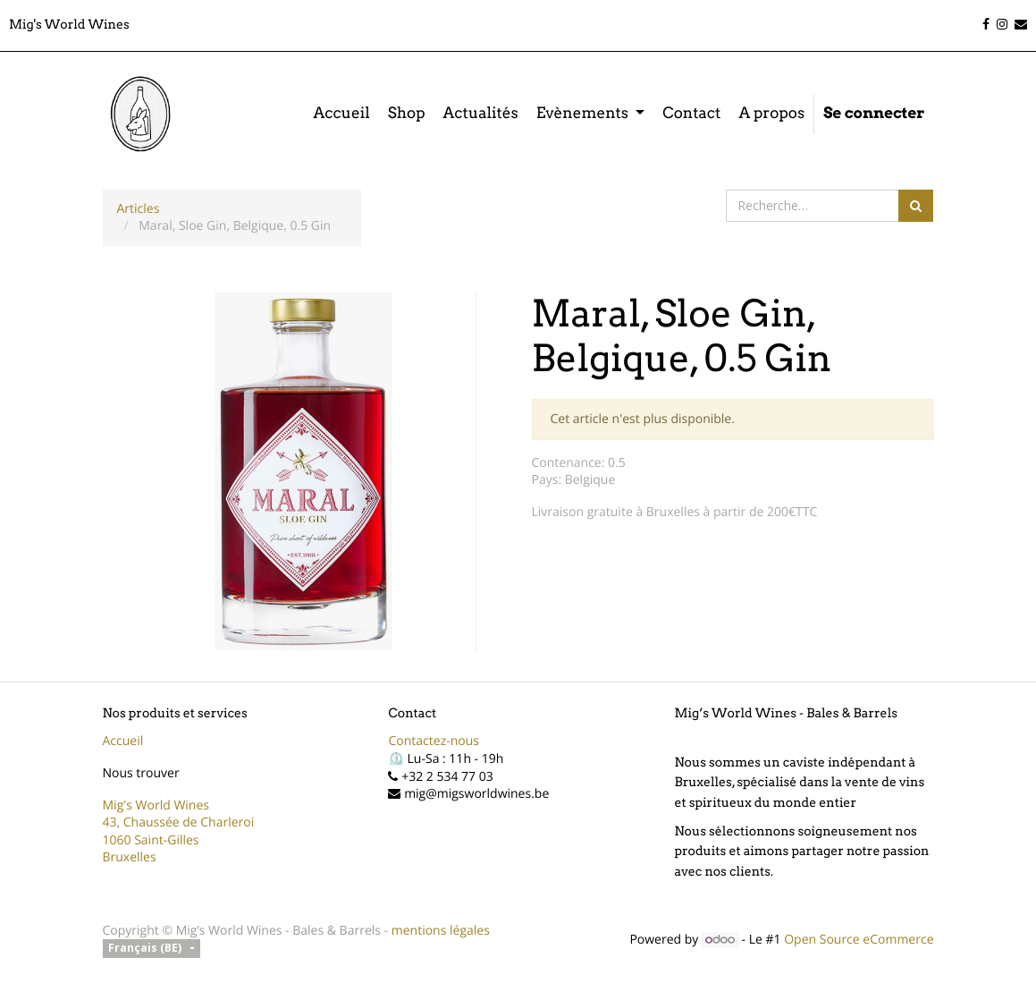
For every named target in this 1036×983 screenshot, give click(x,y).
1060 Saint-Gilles (151, 840)
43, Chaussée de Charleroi (179, 822)
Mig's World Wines (156, 805)
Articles (138, 208)
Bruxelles (129, 857)
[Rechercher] (915, 206)
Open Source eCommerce (858, 939)
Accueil (123, 741)
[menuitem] (341, 114)
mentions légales (441, 930)
